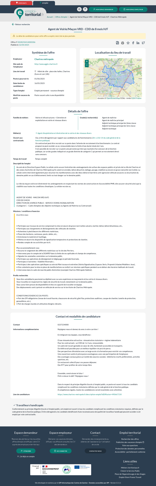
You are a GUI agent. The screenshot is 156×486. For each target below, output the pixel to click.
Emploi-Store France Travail (130, 477)
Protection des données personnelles (130, 448)
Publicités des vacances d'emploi (129, 442)
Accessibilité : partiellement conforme (130, 452)
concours (21, 3)
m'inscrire (26, 451)
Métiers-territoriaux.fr (130, 468)
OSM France (136, 98)
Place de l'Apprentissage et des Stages (130, 474)
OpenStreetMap (113, 98)
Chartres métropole (44, 59)
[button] (87, 62)
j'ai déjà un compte (26, 456)
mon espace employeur (133, 9)
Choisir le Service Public (130, 471)
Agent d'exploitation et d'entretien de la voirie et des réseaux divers (63, 133)
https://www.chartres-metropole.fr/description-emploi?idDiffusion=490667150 (90, 394)
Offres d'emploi (61, 17)
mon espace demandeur (103, 9)
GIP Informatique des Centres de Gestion (73, 483)
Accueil (50, 17)
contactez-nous (95, 451)
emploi (44, 3)
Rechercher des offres (130, 439)
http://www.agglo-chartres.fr (46, 64)
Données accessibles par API (99, 483)
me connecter (60, 451)
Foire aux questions (130, 445)
